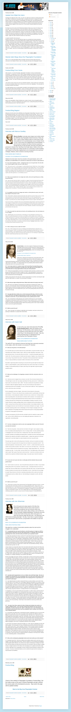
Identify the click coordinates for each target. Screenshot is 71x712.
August (52, 39)
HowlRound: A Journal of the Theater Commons (52, 109)
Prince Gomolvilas (51, 124)
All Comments (52, 16)
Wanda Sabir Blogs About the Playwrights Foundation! (23, 57)
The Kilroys (51, 132)
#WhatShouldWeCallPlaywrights (52, 99)
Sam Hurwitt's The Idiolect (52, 126)
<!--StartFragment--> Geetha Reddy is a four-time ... (53, 70)
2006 (51, 92)
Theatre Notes (52, 140)
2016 (51, 24)
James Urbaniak (52, 111)
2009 (51, 35)
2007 (51, 90)
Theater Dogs (51, 138)
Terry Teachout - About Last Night (52, 128)
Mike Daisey (51, 114)
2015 (51, 25)
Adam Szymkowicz (51, 102)
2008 (51, 36)
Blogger (40, 705)
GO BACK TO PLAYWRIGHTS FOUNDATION (26, 253)
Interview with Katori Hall (13, 322)
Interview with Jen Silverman (15, 501)
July (51, 41)
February (52, 88)
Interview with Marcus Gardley (15, 131)
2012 (51, 30)
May (51, 83)
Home (25, 696)
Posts (50, 14)
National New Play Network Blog (51, 119)
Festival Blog (9, 665)
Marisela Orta (51, 113)
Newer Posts (8, 696)
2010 (51, 33)
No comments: (24, 52)
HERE (9, 59)
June (52, 82)
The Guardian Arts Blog (51, 131)
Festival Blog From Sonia (13, 70)
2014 (51, 27)
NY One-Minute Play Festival (52, 116)
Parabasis (51, 121)
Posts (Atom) (12, 698)
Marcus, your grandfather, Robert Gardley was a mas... (53, 57)
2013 (51, 28)
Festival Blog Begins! (12, 110)
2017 (51, 22)
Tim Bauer (51, 141)
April (52, 85)
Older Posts (42, 696)
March (52, 86)
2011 (51, 32)
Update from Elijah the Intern (15, 15)
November (53, 38)
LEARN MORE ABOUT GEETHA (23, 255)
